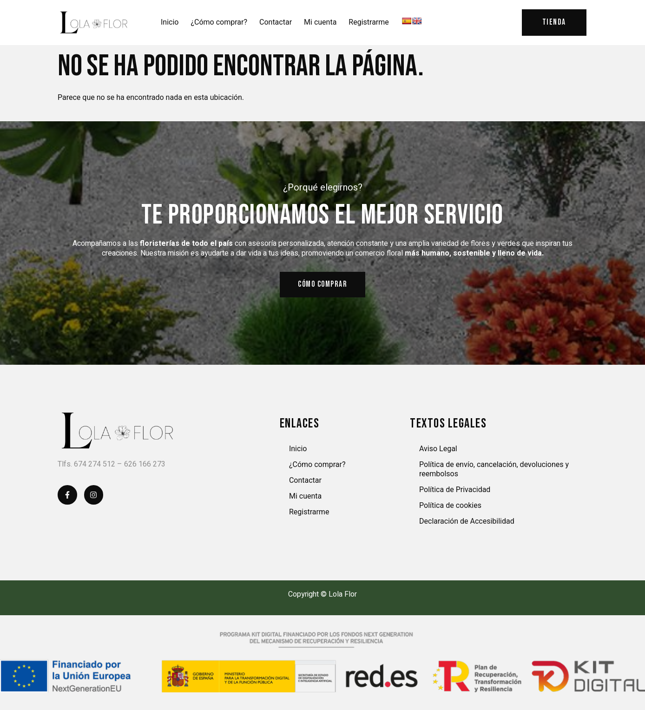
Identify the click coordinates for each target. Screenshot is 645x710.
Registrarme (368, 22)
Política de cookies (450, 506)
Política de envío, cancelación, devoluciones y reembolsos (494, 470)
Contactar (275, 22)
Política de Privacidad (454, 490)
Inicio (169, 22)
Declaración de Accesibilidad (466, 522)
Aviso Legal (438, 450)
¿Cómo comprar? (219, 22)
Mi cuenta (320, 22)
